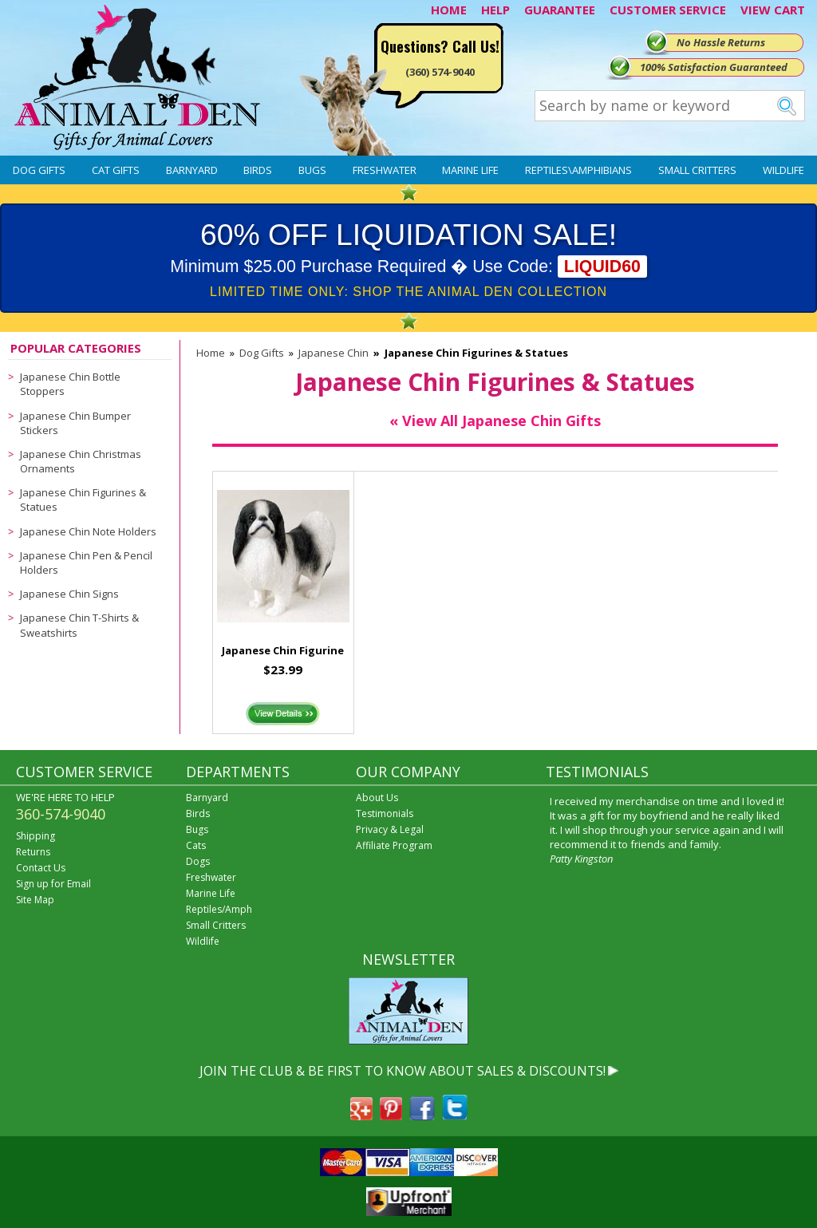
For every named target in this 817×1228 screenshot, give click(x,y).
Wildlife (783, 170)
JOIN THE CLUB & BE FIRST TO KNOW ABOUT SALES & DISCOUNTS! (402, 1071)
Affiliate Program (394, 845)
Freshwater (384, 170)
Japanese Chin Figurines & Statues (83, 499)
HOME (449, 10)
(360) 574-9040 (440, 72)
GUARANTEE (559, 10)
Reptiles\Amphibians (578, 170)
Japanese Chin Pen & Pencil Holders (86, 562)
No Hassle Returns (721, 42)
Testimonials (384, 813)
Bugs (312, 170)
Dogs (198, 861)
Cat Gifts (116, 170)
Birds (257, 170)
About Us (377, 797)
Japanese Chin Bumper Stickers (75, 423)
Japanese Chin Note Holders (88, 531)
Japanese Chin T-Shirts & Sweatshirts (79, 624)
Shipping (35, 836)
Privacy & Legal (390, 829)
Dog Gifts (39, 170)
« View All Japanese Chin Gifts (495, 420)
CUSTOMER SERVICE (668, 10)
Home (210, 352)
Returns (33, 852)
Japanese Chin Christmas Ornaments (80, 461)
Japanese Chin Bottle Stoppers (70, 383)
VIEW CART (772, 10)
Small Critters (697, 170)
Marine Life (470, 170)
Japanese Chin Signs (69, 593)
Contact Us (40, 868)
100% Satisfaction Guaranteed (713, 67)
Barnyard (192, 170)
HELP (495, 10)
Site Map (35, 899)
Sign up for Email (53, 883)
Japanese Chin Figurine (283, 650)
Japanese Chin (333, 352)
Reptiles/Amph (219, 909)
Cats (196, 845)
